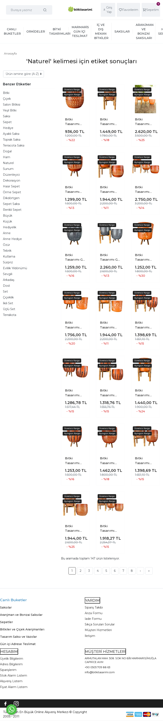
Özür (6, 245)
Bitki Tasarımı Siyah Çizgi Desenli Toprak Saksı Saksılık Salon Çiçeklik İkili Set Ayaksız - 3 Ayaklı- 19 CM (75, 393)
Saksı (6, 116)
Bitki (6, 93)
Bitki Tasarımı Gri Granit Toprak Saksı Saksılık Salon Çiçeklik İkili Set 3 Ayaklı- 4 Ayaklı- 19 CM (110, 257)
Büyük (7, 215)
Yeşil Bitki (9, 110)
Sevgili (7, 274)
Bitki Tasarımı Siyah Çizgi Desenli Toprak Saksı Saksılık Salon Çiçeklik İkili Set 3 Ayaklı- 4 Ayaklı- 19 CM (145, 325)
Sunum (8, 169)
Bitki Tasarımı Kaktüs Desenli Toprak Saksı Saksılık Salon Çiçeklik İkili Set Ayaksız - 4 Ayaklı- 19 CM (110, 325)
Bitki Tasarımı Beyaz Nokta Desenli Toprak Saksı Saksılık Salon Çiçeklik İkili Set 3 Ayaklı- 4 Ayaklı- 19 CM (145, 460)
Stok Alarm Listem (13, 675)
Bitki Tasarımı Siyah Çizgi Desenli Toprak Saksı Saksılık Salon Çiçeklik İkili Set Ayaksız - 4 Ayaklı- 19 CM (110, 393)
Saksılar (6, 607)
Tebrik (7, 251)
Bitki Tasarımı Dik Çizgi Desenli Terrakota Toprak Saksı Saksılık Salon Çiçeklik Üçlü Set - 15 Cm (145, 121)
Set (5, 291)
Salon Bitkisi (11, 104)
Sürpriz (8, 262)
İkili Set (8, 303)
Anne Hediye (12, 239)
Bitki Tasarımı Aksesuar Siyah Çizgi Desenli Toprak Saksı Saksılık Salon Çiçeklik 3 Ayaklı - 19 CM (75, 460)
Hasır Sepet (11, 186)
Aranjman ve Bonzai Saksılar (21, 615)
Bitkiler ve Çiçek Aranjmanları (22, 629)
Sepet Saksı (11, 204)
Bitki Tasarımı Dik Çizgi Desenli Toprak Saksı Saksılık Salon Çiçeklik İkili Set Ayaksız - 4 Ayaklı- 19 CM (110, 189)
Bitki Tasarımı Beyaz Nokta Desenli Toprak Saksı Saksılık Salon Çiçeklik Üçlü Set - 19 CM (110, 528)
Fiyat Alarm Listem (13, 687)
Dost (6, 286)
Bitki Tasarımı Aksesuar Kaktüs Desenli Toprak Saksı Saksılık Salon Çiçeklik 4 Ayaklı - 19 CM (145, 393)
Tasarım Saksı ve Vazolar (18, 637)
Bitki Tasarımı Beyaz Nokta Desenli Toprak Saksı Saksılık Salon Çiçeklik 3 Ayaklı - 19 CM (110, 460)
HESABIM (9, 651)
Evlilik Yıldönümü (15, 268)
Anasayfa (10, 53)
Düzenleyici (11, 175)
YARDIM (92, 600)
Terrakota (9, 315)
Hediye (8, 128)
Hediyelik (9, 227)
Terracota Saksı (13, 145)
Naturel (8, 163)
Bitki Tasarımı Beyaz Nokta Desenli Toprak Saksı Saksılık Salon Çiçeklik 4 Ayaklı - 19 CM (110, 121)
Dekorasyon (11, 180)
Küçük (7, 221)
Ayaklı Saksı (11, 134)
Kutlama (9, 256)
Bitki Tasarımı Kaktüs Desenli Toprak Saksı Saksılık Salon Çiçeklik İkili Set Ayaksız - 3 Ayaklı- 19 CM (75, 325)
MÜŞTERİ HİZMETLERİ (105, 651)
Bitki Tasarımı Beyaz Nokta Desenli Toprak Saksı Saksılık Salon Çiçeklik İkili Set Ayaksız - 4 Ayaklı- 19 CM (75, 528)
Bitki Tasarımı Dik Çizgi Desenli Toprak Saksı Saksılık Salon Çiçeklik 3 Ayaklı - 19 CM (75, 189)
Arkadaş (8, 280)
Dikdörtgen (11, 198)
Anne (7, 233)
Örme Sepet (12, 192)
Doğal (7, 151)
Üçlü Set (9, 309)
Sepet (7, 122)
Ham (6, 157)
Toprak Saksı (11, 139)
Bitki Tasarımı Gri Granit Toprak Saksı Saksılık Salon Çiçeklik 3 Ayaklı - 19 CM (75, 257)
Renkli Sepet (12, 210)
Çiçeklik (8, 297)
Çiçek (7, 99)
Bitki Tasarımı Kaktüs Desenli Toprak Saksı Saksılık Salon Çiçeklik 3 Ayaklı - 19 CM (145, 257)
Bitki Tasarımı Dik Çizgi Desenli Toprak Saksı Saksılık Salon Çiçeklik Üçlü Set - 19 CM (145, 189)
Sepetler (6, 622)
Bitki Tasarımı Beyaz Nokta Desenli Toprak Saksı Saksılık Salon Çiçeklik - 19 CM (75, 121)
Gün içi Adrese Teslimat (18, 644)
